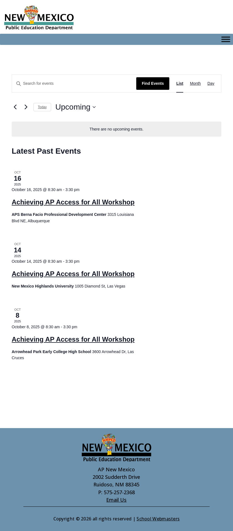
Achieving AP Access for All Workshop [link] (73, 202)
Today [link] (42, 107)
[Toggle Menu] (225, 39)
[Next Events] (26, 107)
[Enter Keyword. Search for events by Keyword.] (74, 83)
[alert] (116, 129)
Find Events (153, 83)
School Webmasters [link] (158, 519)
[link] (39, 18)
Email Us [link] (116, 499)
